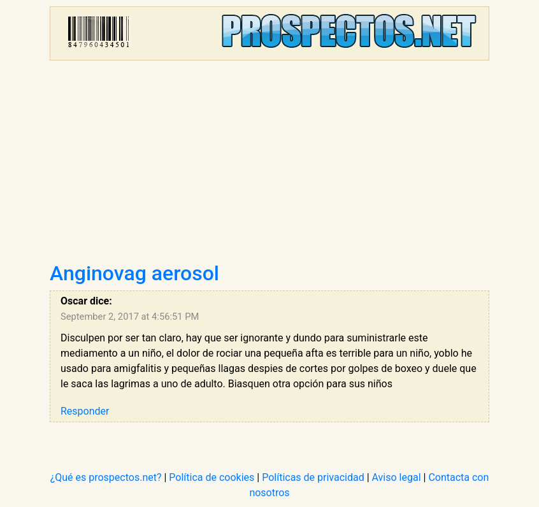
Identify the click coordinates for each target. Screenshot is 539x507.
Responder (85, 411)
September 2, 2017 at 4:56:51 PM (130, 316)
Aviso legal (396, 477)
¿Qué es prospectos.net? (106, 477)
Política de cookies (211, 477)
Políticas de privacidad (313, 477)
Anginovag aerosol (134, 273)
